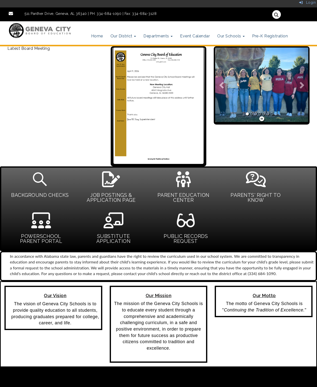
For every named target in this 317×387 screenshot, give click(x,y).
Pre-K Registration (270, 36)
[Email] (11, 14)
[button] (222, 85)
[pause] (261, 119)
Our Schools (231, 36)
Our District (123, 36)
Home (97, 36)
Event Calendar (195, 36)
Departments (158, 36)
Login (307, 2)
